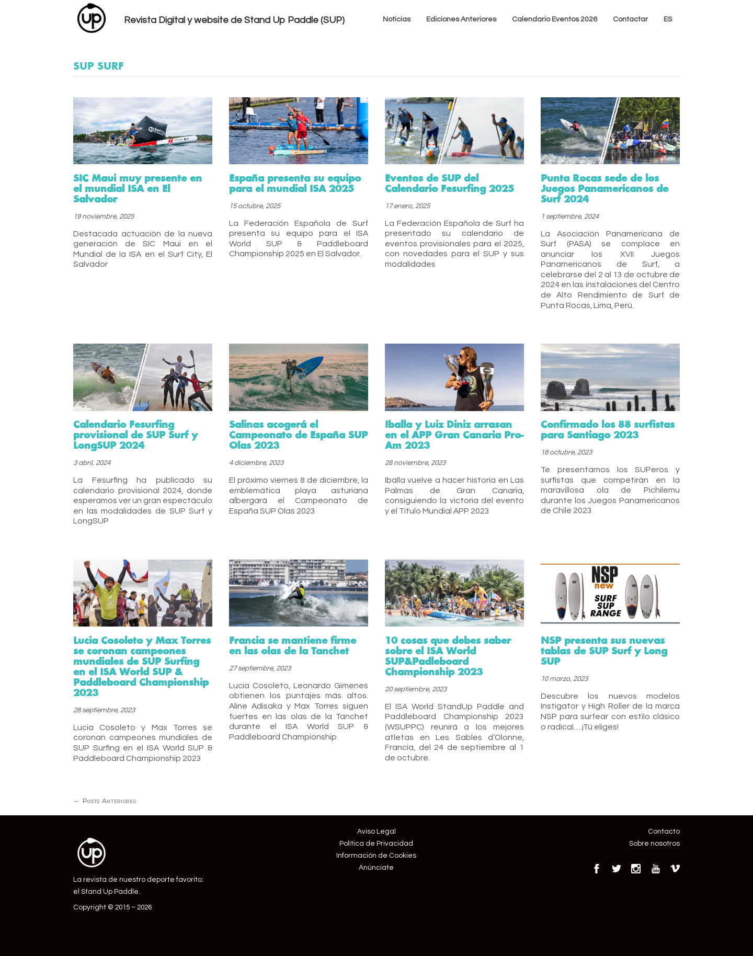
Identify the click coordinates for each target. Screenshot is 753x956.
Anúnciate (376, 867)
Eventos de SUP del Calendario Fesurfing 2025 (449, 183)
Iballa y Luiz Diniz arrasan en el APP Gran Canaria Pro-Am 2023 (454, 434)
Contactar (630, 19)
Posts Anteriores (104, 801)
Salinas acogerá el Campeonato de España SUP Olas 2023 (298, 434)
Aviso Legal (376, 831)
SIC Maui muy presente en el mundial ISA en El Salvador (137, 188)
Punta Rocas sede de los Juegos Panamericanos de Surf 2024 (604, 188)
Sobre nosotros (654, 843)
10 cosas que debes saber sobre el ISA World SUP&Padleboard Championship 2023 (448, 656)
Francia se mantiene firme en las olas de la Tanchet (292, 645)
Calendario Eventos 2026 (554, 19)
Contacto (664, 831)
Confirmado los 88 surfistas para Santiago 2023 (608, 429)
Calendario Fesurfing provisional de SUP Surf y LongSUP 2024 (135, 434)
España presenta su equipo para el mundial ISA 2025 (295, 183)
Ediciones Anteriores (461, 19)
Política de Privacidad (376, 843)
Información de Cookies (376, 855)
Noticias (396, 19)
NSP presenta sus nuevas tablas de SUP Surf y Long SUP (604, 650)
